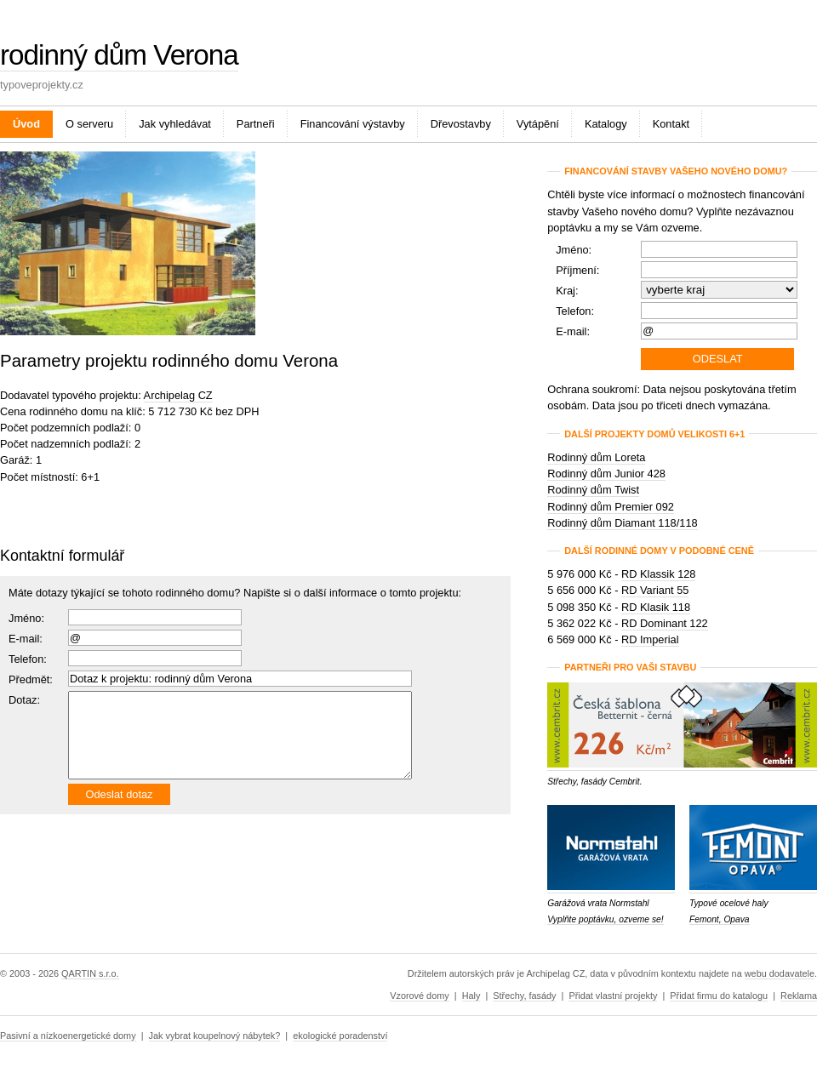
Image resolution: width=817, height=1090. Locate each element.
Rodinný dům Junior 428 (606, 473)
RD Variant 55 (654, 590)
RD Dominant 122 (664, 623)
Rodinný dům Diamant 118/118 (622, 522)
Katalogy (606, 123)
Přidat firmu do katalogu (719, 995)
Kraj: (567, 290)
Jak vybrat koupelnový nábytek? (215, 1035)
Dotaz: (24, 699)
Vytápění (538, 123)
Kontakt (671, 123)
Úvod (26, 123)
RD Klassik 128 (658, 574)
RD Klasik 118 (655, 607)
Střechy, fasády (524, 995)
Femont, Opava (719, 919)
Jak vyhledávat (175, 123)
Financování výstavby (352, 123)
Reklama (798, 995)
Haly (471, 995)
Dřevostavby (461, 123)
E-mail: (26, 638)
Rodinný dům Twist (593, 489)
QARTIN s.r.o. (89, 973)
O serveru (89, 123)
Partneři (256, 123)
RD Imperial (650, 639)
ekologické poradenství (340, 1035)
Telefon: (575, 311)
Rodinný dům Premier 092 (610, 506)
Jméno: (26, 618)
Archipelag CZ (178, 395)
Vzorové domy (419, 995)
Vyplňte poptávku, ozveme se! (605, 919)
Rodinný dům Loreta (596, 457)
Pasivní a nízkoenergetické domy (68, 1035)
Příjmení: (577, 270)
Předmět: (31, 679)
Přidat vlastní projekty (612, 995)
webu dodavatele (779, 973)
